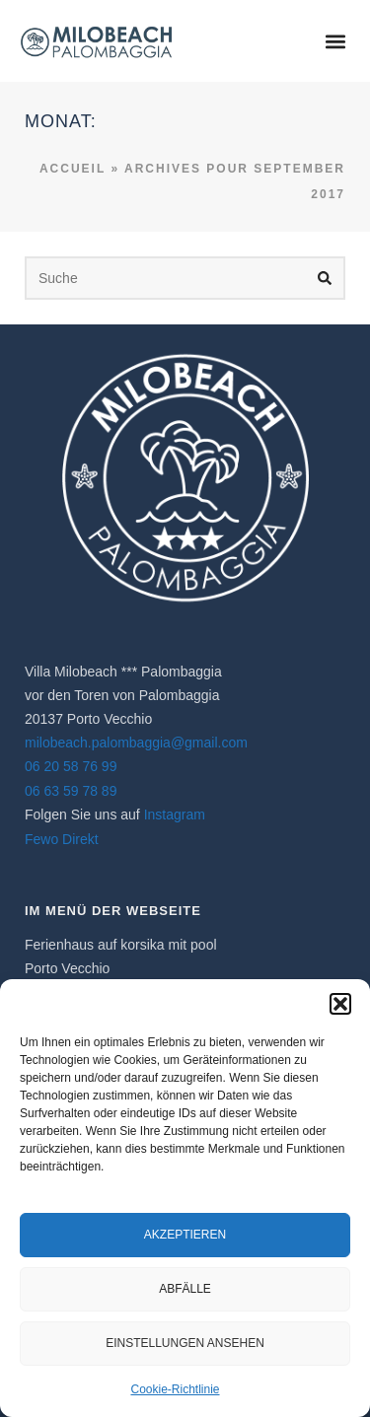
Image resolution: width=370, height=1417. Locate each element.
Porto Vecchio (67, 968)
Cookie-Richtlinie (174, 1389)
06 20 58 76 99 (70, 766)
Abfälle (185, 1289)
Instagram (174, 814)
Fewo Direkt (62, 839)
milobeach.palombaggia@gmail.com (136, 742)
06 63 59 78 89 (70, 791)
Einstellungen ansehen (185, 1343)
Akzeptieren (185, 1234)
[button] (340, 1004)
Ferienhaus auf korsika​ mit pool (121, 945)
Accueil (72, 169)
